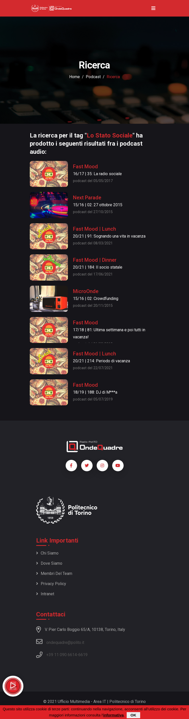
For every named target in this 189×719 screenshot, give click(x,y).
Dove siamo (49, 563)
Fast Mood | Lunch (94, 229)
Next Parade (87, 198)
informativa (113, 715)
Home (74, 76)
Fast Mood (85, 166)
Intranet (45, 593)
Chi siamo (47, 553)
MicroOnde (85, 291)
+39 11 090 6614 (61, 654)
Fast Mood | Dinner (95, 260)
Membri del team (54, 573)
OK (133, 715)
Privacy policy (51, 583)
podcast (93, 76)
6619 (83, 654)
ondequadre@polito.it (60, 641)
